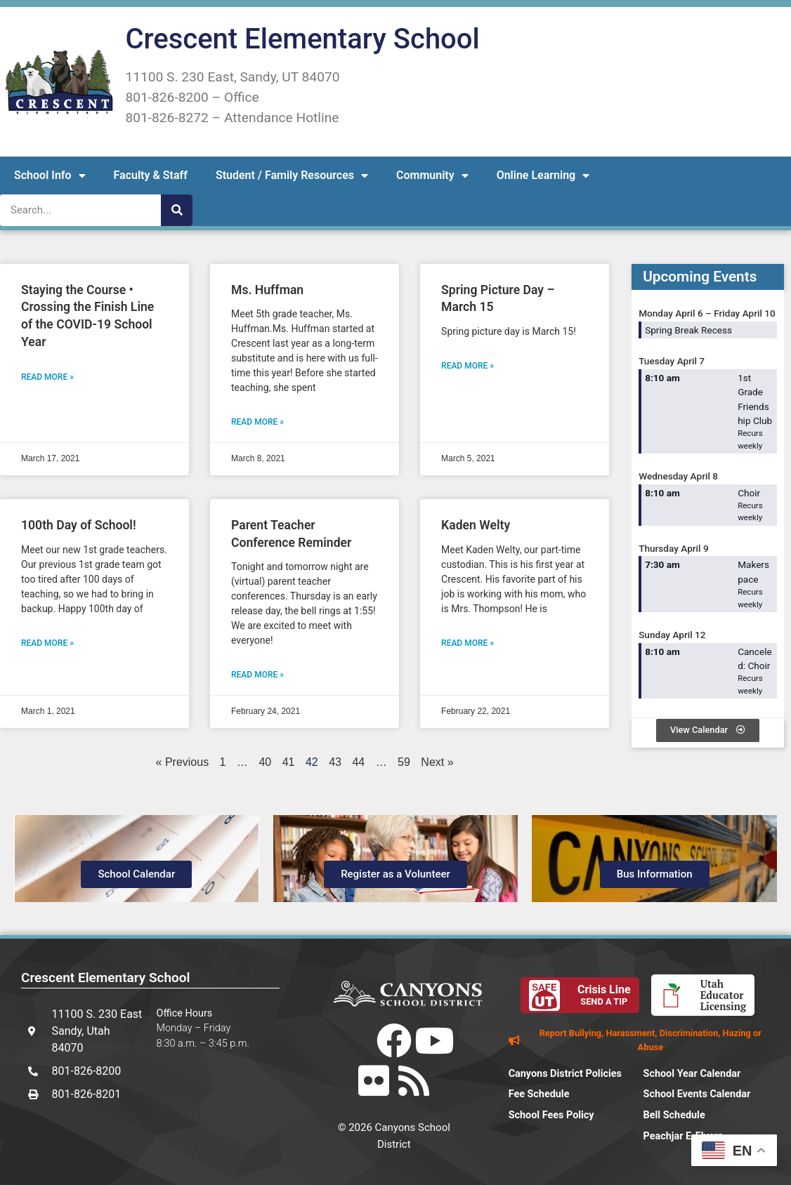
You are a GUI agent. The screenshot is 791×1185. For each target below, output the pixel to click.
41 (288, 762)
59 (404, 762)
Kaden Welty (475, 525)
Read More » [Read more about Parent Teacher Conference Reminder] (257, 675)
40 (265, 762)
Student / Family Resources (292, 175)
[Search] (176, 210)
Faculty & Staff (151, 175)
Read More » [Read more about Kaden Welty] (467, 643)
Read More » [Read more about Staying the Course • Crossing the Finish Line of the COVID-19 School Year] (47, 377)
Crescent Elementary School (302, 38)
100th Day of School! (78, 525)
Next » (437, 762)
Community (432, 175)
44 (358, 762)
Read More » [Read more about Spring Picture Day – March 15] (467, 366)
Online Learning (543, 175)
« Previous (182, 762)
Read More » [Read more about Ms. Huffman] (257, 422)
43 (335, 762)
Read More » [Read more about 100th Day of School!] (47, 643)
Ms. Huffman (267, 290)
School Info (50, 175)
